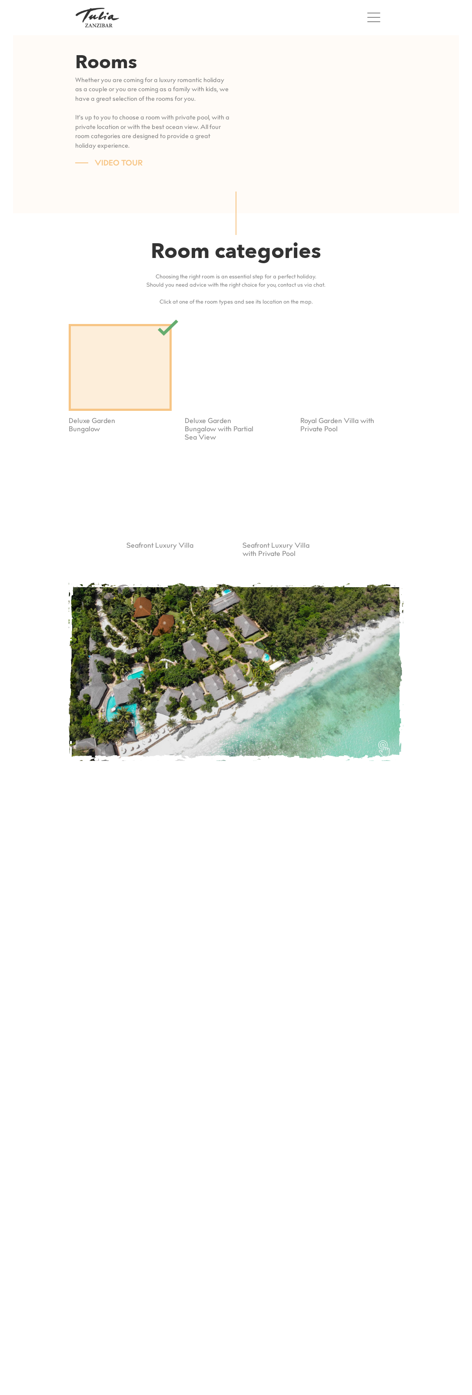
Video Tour (119, 164)
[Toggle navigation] (376, 17)
